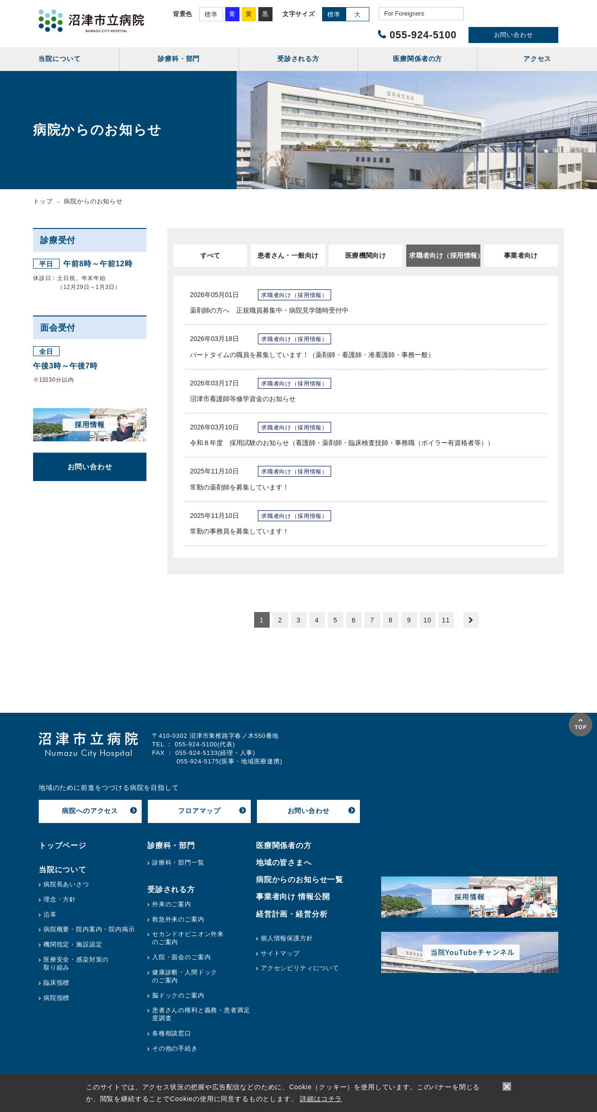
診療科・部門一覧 (178, 862)
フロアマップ (199, 810)
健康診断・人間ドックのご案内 (184, 976)
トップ (43, 201)
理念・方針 (59, 899)
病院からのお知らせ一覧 (299, 880)
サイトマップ (280, 953)
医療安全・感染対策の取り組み (76, 963)
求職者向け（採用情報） (444, 255)
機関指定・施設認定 (72, 944)
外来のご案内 (171, 904)
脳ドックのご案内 (178, 995)
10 (427, 620)
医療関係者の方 (284, 845)
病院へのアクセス (90, 810)
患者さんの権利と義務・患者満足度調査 (201, 1014)
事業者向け (521, 255)
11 (446, 620)
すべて (210, 255)
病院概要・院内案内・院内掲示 (89, 929)
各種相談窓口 (171, 1033)
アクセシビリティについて (300, 968)
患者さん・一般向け (288, 255)
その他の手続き (175, 1048)
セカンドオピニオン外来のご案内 (188, 938)
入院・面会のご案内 (181, 957)
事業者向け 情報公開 (293, 897)
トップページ (62, 845)
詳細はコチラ (321, 1099)
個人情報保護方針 (287, 938)
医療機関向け (365, 255)
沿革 (50, 914)
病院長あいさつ (66, 884)
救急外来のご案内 (178, 919)
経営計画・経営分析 (292, 914)
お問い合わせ (513, 34)
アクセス (537, 58)
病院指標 (56, 997)
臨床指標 (56, 982)
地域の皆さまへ (284, 862)
